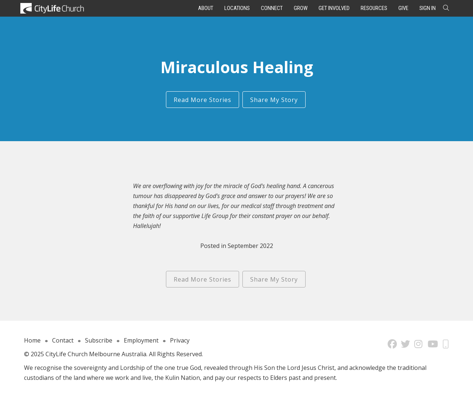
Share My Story (274, 100)
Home (32, 340)
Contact (63, 340)
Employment (141, 340)
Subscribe (98, 340)
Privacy (180, 340)
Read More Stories (202, 100)
